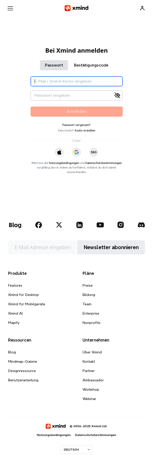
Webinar (89, 398)
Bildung (89, 294)
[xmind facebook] (38, 225)
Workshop (91, 389)
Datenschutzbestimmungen (103, 162)
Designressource (22, 371)
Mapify (13, 322)
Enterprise (91, 313)
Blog (12, 352)
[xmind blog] (15, 225)
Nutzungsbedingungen (64, 162)
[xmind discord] (141, 225)
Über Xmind (92, 352)
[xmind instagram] (120, 225)
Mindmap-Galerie (22, 361)
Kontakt (89, 361)
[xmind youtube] (100, 225)
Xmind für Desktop (23, 294)
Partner (89, 371)
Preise (88, 285)
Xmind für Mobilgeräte (26, 304)
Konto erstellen (85, 130)
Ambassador (93, 380)
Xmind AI (15, 313)
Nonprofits (91, 322)
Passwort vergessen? (76, 124)
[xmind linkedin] (79, 225)
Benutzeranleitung (23, 380)
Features (15, 285)
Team (87, 304)
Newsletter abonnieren (111, 247)
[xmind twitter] (59, 225)
